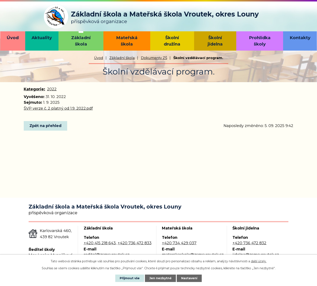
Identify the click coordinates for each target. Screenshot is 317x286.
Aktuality (42, 37)
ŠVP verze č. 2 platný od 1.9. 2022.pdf (58, 108)
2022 (52, 89)
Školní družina (172, 41)
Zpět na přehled (45, 125)
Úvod (13, 37)
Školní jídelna (215, 41)
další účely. (259, 261)
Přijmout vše (130, 278)
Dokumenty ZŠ (154, 58)
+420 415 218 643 (100, 243)
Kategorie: (34, 89)
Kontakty (300, 37)
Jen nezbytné (160, 278)
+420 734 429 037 (179, 243)
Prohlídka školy (260, 41)
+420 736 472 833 (135, 243)
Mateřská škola (127, 41)
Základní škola (81, 41)
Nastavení (189, 278)
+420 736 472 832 (249, 243)
